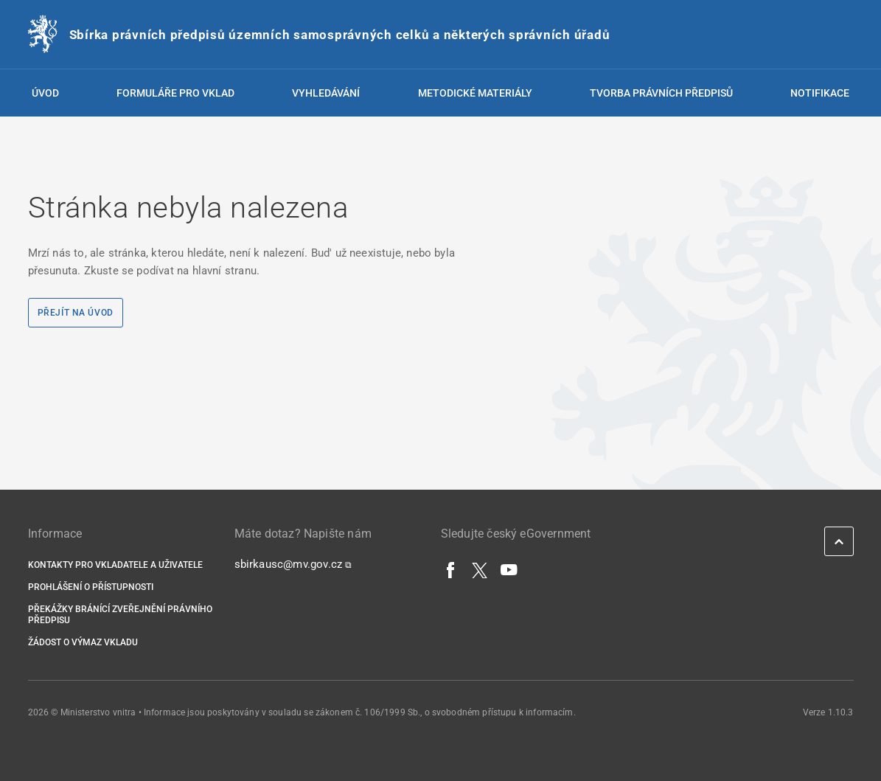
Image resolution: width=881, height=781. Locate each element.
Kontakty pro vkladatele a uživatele (115, 565)
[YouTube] (509, 569)
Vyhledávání (326, 93)
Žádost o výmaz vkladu (83, 642)
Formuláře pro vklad (175, 93)
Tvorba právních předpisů (661, 93)
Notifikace (819, 93)
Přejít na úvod (76, 313)
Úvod (45, 93)
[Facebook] (451, 569)
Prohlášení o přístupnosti (90, 587)
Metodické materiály (475, 93)
